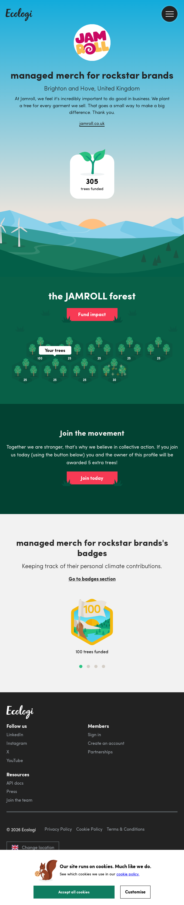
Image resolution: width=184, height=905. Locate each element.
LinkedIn (14, 734)
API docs (15, 783)
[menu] (170, 14)
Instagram (16, 743)
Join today (92, 477)
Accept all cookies (74, 891)
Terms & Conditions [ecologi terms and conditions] (126, 829)
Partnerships (100, 751)
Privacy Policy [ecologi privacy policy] (58, 829)
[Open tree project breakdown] (92, 177)
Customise (135, 892)
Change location (32, 847)
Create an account (106, 743)
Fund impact (92, 314)
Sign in (94, 734)
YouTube (14, 760)
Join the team (19, 800)
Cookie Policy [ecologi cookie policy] (89, 829)
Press (11, 791)
